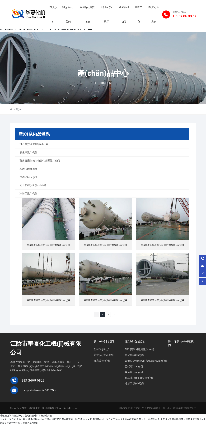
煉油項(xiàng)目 (134, 373)
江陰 (163, 409)
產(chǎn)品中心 (103, 73)
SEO (169, 409)
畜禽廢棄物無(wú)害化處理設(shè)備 (146, 361)
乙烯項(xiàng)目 (134, 367)
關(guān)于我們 (104, 342)
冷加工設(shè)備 (134, 384)
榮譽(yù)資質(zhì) (103, 356)
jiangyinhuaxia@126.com (41, 391)
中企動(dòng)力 (150, 409)
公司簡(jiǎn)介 (102, 350)
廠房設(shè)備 (102, 361)
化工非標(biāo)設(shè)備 (139, 378)
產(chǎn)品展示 (135, 342)
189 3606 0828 (33, 381)
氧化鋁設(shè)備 (134, 356)
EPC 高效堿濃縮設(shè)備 (139, 350)
